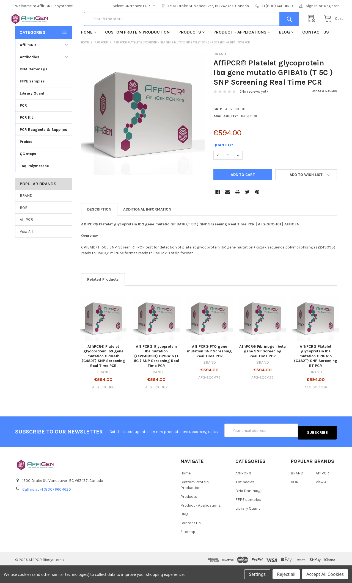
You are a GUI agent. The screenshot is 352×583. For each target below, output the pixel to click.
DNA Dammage (34, 86)
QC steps (28, 171)
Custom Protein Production (137, 49)
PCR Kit (26, 135)
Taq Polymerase (34, 183)
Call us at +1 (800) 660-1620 (46, 504)
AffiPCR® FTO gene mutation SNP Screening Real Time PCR (209, 369)
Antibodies (44, 74)
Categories (32, 50)
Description (99, 227)
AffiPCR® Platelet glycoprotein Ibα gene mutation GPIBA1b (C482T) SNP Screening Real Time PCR (103, 374)
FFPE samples (32, 98)
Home (88, 49)
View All (26, 249)
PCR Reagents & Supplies (43, 147)
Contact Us (315, 49)
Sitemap (187, 547)
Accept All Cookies (325, 574)
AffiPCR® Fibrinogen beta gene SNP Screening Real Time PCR (262, 369)
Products (191, 49)
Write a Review (324, 108)
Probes (26, 159)
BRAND (26, 213)
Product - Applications (241, 49)
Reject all (286, 574)
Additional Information (147, 227)
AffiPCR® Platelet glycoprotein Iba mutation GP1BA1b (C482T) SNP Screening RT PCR (315, 374)
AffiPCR (26, 237)
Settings (257, 574)
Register (331, 6)
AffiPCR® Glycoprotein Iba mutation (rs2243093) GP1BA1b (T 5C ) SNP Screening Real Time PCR (156, 374)
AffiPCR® (44, 62)
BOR (24, 225)
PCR (23, 123)
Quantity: (223, 162)
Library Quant (32, 111)
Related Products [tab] (103, 297)
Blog (286, 49)
